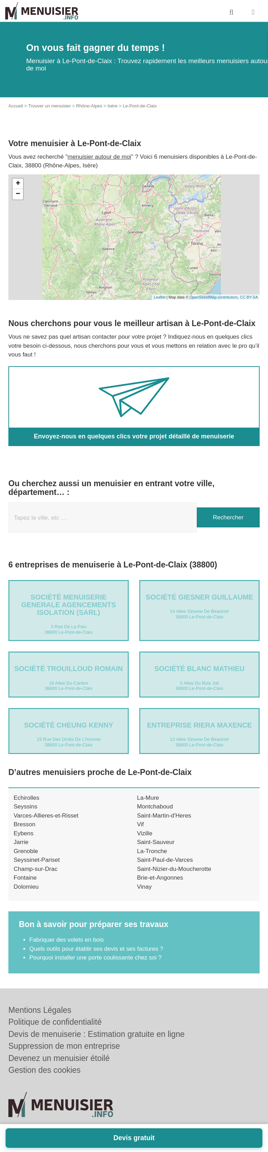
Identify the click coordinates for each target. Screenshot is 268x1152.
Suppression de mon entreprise (64, 1046)
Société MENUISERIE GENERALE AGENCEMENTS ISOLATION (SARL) (68, 604)
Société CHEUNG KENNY (68, 725)
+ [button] (18, 184)
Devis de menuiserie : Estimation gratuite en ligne (96, 1034)
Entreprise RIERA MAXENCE (199, 725)
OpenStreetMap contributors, (214, 297)
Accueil (15, 105)
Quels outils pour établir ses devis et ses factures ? (96, 949)
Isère (112, 105)
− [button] (18, 194)
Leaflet (159, 297)
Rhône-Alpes (89, 105)
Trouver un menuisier (49, 105)
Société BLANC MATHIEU (199, 668)
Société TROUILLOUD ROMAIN (68, 668)
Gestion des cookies (44, 1070)
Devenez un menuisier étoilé (59, 1058)
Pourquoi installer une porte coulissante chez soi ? (95, 957)
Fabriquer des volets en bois (66, 939)
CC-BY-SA (249, 297)
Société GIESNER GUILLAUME (199, 597)
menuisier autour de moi (99, 156)
